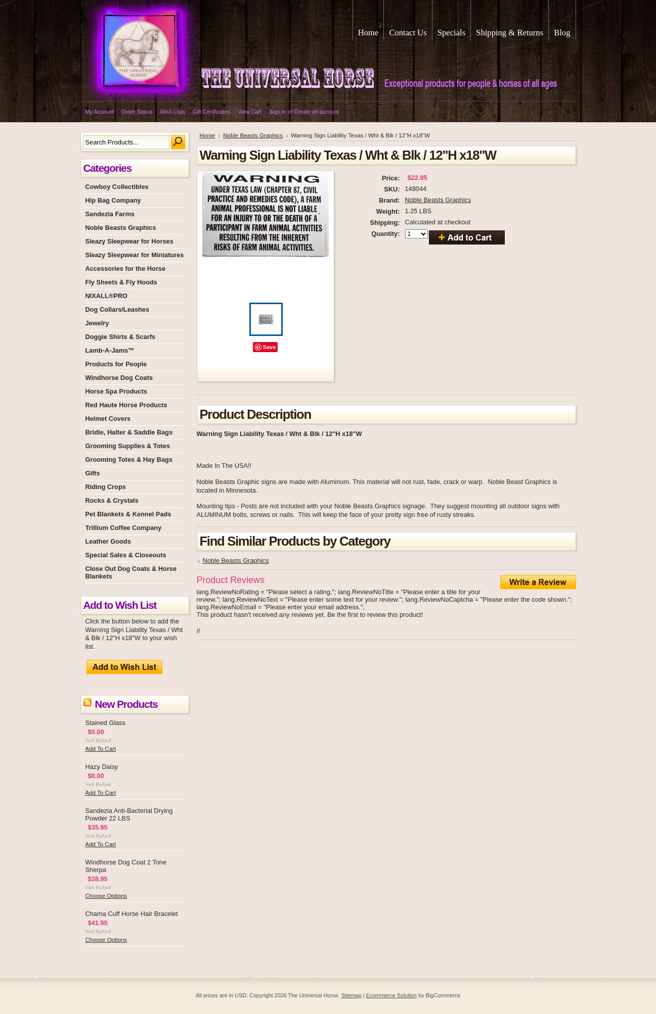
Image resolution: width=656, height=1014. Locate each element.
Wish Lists (172, 112)
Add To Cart (100, 749)
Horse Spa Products (116, 391)
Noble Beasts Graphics (120, 227)
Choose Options (106, 896)
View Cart (249, 112)
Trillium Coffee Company (123, 528)
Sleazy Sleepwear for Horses (129, 241)
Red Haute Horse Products (126, 405)
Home (207, 135)
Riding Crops (105, 487)
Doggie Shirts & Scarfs (120, 337)
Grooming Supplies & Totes (127, 446)
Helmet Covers (108, 418)
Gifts (92, 473)
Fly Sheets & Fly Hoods (121, 282)
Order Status (137, 112)
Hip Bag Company (113, 200)
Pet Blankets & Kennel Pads (128, 514)
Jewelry (97, 323)
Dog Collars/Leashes (117, 309)
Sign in (277, 112)
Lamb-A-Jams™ (110, 350)
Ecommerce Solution (391, 995)
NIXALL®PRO (106, 296)
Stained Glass (105, 723)
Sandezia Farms (110, 214)
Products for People (116, 364)
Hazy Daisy (101, 766)
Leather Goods (108, 541)
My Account (99, 112)
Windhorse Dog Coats (119, 377)
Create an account (316, 112)
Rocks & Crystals (112, 500)
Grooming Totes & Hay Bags (129, 459)
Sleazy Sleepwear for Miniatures (134, 255)
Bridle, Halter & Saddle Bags (129, 432)
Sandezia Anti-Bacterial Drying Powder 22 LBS (129, 814)
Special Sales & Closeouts (125, 555)
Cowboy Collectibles (117, 186)
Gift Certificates (211, 112)
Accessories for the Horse (125, 268)
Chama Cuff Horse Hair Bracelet (131, 914)
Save (269, 347)
